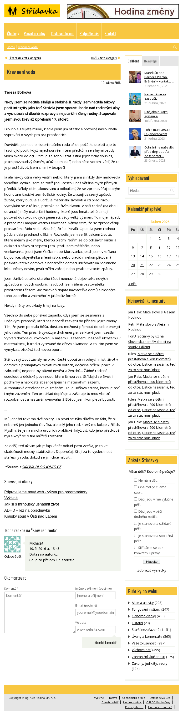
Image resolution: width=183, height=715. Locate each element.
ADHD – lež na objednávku (27, 510)
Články (11, 33)
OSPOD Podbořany (158, 702)
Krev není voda (28, 47)
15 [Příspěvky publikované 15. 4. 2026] (151, 256)
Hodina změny (132, 702)
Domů (11, 47)
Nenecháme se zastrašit (155, 96)
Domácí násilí (110, 702)
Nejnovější (150, 60)
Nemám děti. (148, 480)
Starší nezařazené (145, 629)
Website (80, 623)
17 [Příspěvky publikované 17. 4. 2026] (169, 256)
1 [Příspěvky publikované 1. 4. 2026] (151, 238)
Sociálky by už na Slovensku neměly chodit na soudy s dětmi (149, 341)
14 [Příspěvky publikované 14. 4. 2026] (142, 256)
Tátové (113, 698)
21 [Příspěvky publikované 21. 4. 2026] (142, 265)
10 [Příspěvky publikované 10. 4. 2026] (169, 247)
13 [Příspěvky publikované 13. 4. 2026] (133, 256)
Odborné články (144, 616)
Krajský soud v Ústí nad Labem (30, 516)
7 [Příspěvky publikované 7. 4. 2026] (142, 247)
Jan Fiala (134, 312)
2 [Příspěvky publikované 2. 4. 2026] (160, 238)
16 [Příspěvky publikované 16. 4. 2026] (160, 256)
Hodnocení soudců (160, 707)
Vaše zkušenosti (144, 643)
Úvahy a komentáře (147, 636)
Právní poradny (34, 33)
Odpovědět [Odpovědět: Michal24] (12, 556)
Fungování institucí (146, 609)
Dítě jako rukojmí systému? (156, 114)
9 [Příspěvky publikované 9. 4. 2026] (160, 247)
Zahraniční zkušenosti (148, 656)
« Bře (132, 283)
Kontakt (110, 33)
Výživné (11, 498)
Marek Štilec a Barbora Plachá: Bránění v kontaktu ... (159, 77)
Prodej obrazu (134, 707)
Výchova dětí (141, 650)
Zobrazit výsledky (151, 570)
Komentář (11, 589)
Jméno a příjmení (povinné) (93, 589)
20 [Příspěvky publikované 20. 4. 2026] (133, 265)
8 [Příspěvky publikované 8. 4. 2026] (151, 247)
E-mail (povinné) (86, 605)
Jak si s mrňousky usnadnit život (31, 504)
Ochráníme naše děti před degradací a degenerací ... (159, 151)
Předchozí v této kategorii (25, 57)
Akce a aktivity (143, 602)
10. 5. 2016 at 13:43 (44, 548)
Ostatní (137, 623)
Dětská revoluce (160, 698)
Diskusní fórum (62, 33)
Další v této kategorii (104, 57)
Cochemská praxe (133, 698)
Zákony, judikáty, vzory (149, 663)
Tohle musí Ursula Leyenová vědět (157, 132)
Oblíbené (133, 60)
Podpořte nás (89, 33)
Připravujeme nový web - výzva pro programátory (45, 492)
